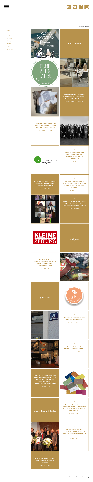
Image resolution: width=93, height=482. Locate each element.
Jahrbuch (9, 33)
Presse (8, 46)
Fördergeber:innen (11, 41)
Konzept (8, 30)
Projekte (81, 27)
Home (87, 27)
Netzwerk (9, 38)
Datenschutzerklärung (82, 477)
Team (8, 36)
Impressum (72, 477)
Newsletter (9, 49)
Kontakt (8, 44)
